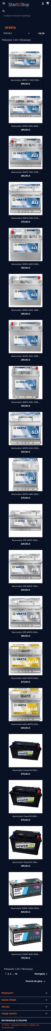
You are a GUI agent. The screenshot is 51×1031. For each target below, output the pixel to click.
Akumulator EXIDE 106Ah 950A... (25, 908)
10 (16, 973)
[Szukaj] (25, 15)
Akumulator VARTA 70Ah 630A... (25, 172)
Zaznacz (17, 33)
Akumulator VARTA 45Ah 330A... (25, 310)
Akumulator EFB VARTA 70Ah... (25, 586)
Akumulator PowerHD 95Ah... (25, 770)
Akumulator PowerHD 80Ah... (25, 816)
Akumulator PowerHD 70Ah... (25, 862)
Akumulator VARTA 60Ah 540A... (25, 264)
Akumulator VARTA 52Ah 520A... (25, 448)
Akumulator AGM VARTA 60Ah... (25, 678)
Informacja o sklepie (14, 1020)
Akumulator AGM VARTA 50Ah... (25, 724)
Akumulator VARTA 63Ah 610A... (25, 218)
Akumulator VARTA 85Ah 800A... (25, 126)
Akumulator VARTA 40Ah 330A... (25, 402)
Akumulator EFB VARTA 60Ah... (25, 632)
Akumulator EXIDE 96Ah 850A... (25, 954)
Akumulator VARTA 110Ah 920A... (25, 80)
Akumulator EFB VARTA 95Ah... (25, 540)
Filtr (41, 33)
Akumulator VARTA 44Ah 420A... (25, 494)
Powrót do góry (36, 981)
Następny (41, 974)
